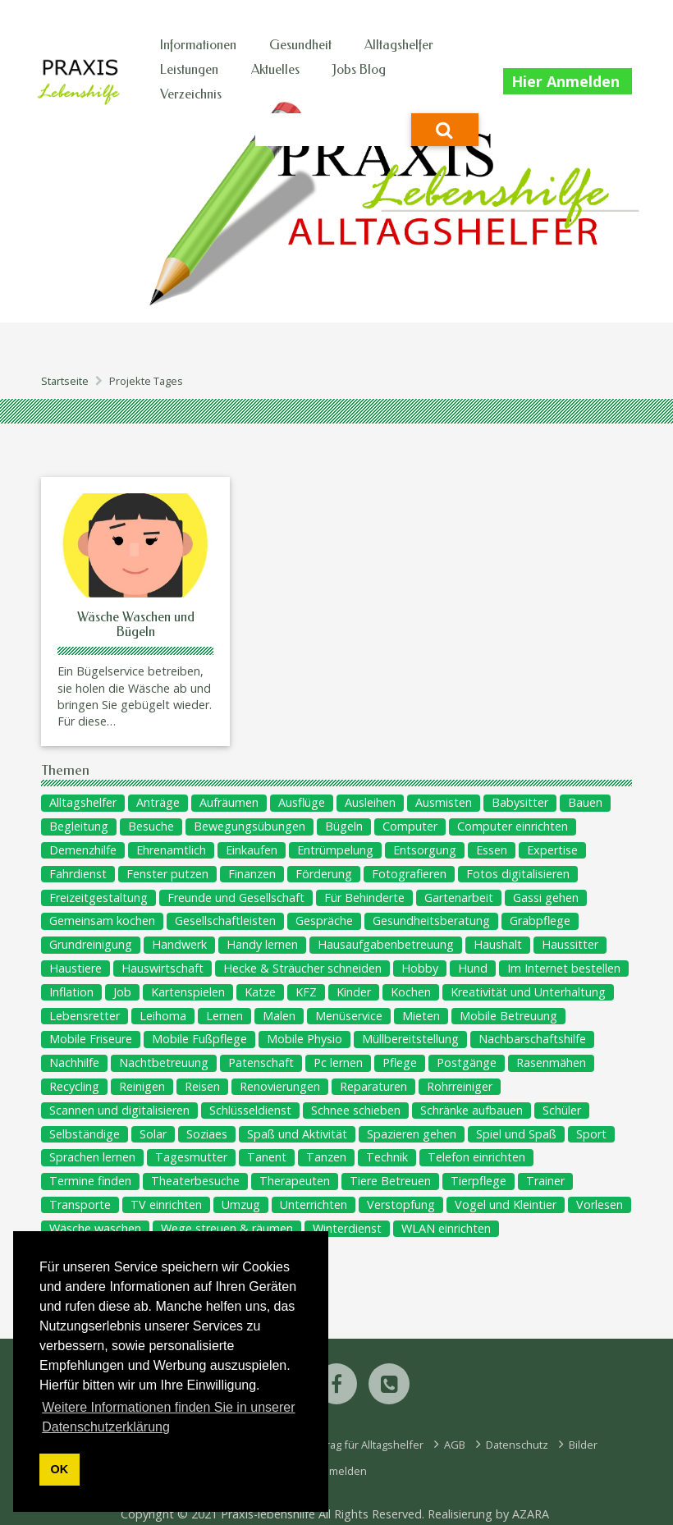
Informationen (198, 45)
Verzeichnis (191, 94)
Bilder (581, 1444)
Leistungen (189, 69)
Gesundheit (300, 45)
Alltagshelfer (398, 45)
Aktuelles (275, 69)
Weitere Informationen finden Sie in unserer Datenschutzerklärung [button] (168, 1417)
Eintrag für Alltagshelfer (364, 1444)
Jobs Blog (359, 69)
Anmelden (340, 1470)
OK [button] (60, 1469)
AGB (453, 1444)
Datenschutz (515, 1444)
